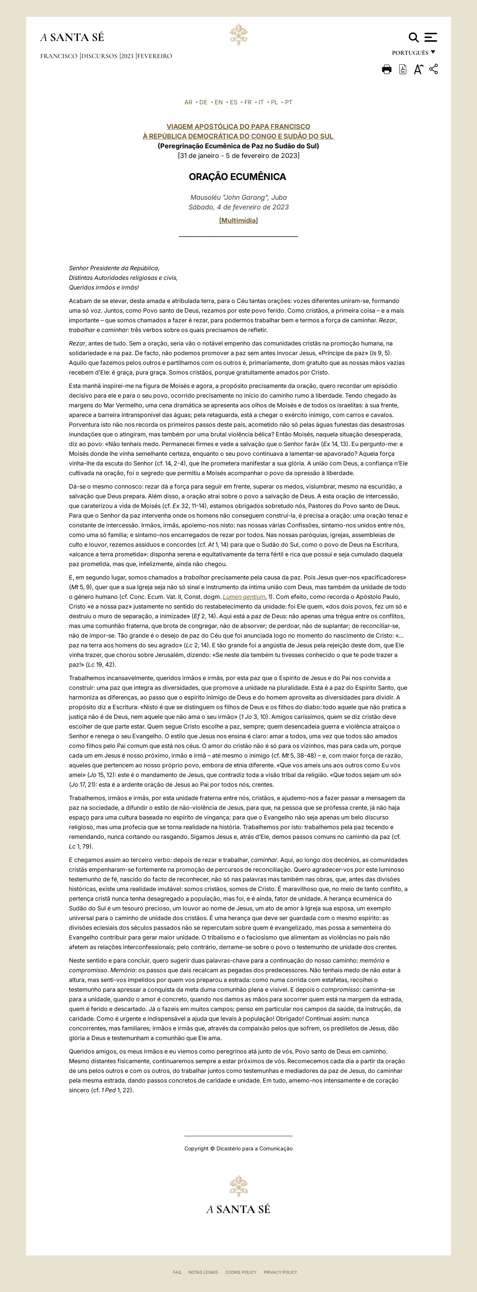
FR (248, 102)
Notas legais (203, 1272)
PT (289, 102)
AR (188, 102)
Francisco (59, 56)
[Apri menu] (430, 37)
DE (203, 102)
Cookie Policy (240, 1272)
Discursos (100, 56)
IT (261, 102)
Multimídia (238, 220)
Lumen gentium (244, 596)
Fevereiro (154, 56)
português (410, 55)
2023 (128, 56)
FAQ (177, 1272)
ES (233, 102)
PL (274, 102)
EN (219, 102)
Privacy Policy (280, 1272)
